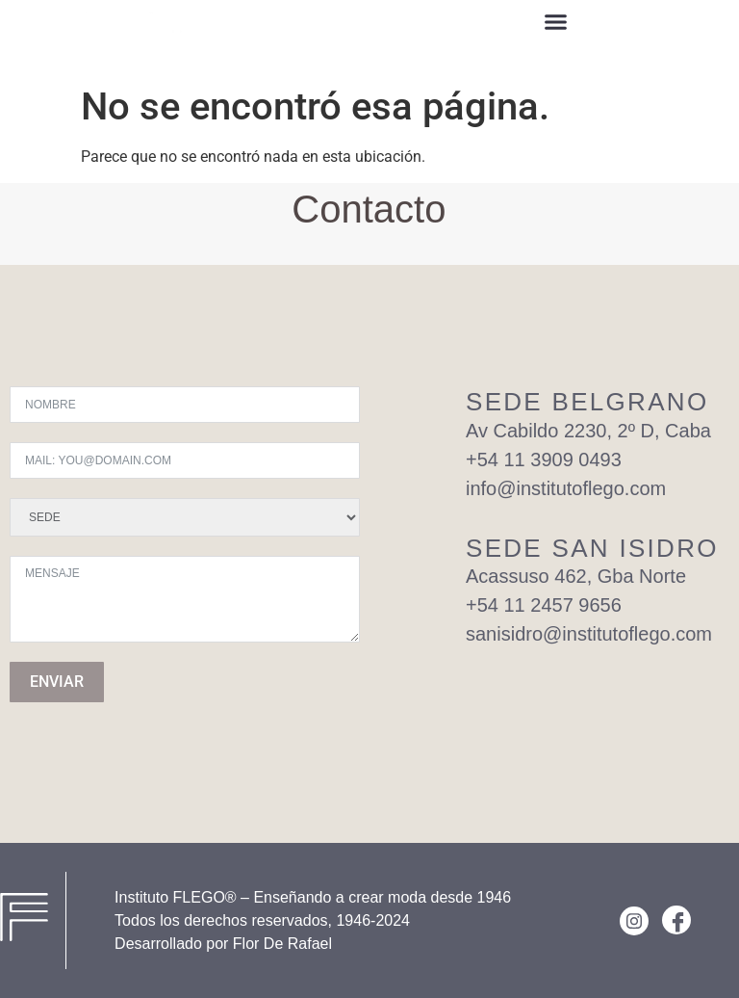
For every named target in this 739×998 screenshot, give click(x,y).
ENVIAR (57, 681)
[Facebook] (676, 920)
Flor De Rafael (282, 943)
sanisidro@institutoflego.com (589, 633)
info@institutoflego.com (566, 488)
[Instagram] (634, 920)
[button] (556, 24)
